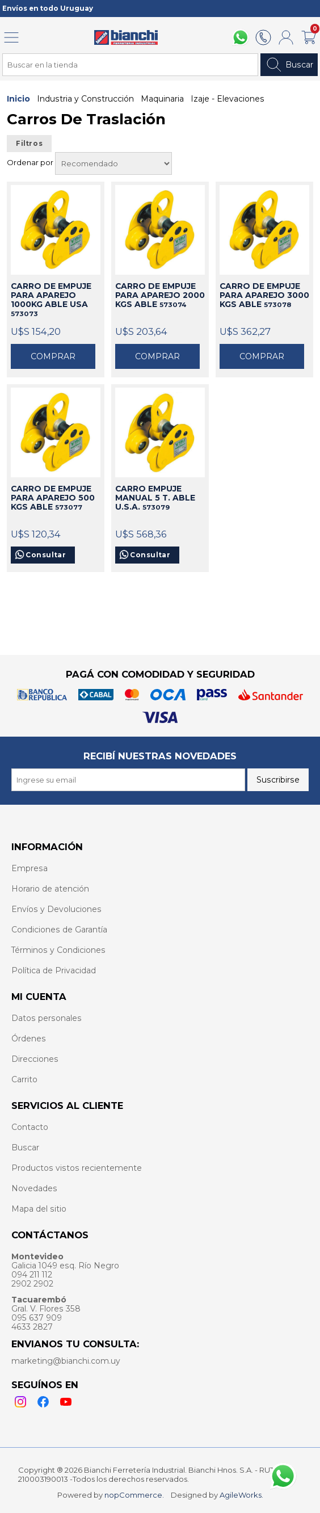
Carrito (24, 1079)
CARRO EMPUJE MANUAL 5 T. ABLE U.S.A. (155, 497)
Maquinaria (162, 98)
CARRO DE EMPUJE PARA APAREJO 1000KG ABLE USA (51, 299)
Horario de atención (50, 888)
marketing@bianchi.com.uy (65, 1360)
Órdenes (28, 1038)
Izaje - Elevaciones (227, 98)
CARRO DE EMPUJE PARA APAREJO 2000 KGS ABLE (160, 295)
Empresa (29, 868)
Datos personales (46, 1018)
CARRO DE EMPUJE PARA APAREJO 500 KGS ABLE (53, 497)
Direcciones (34, 1059)
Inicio (18, 98)
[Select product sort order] (113, 163)
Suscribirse (278, 779)
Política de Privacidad (53, 970)
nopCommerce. (134, 1494)
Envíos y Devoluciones (56, 909)
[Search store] (130, 64)
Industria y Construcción (85, 98)
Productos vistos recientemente (76, 1167)
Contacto (29, 1127)
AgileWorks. (241, 1494)
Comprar (53, 356)
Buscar (289, 65)
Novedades (34, 1188)
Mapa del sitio (38, 1208)
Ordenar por (31, 162)
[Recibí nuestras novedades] (128, 779)
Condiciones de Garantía (59, 929)
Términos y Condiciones (58, 950)
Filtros (29, 144)
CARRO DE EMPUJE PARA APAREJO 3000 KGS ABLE (264, 295)
